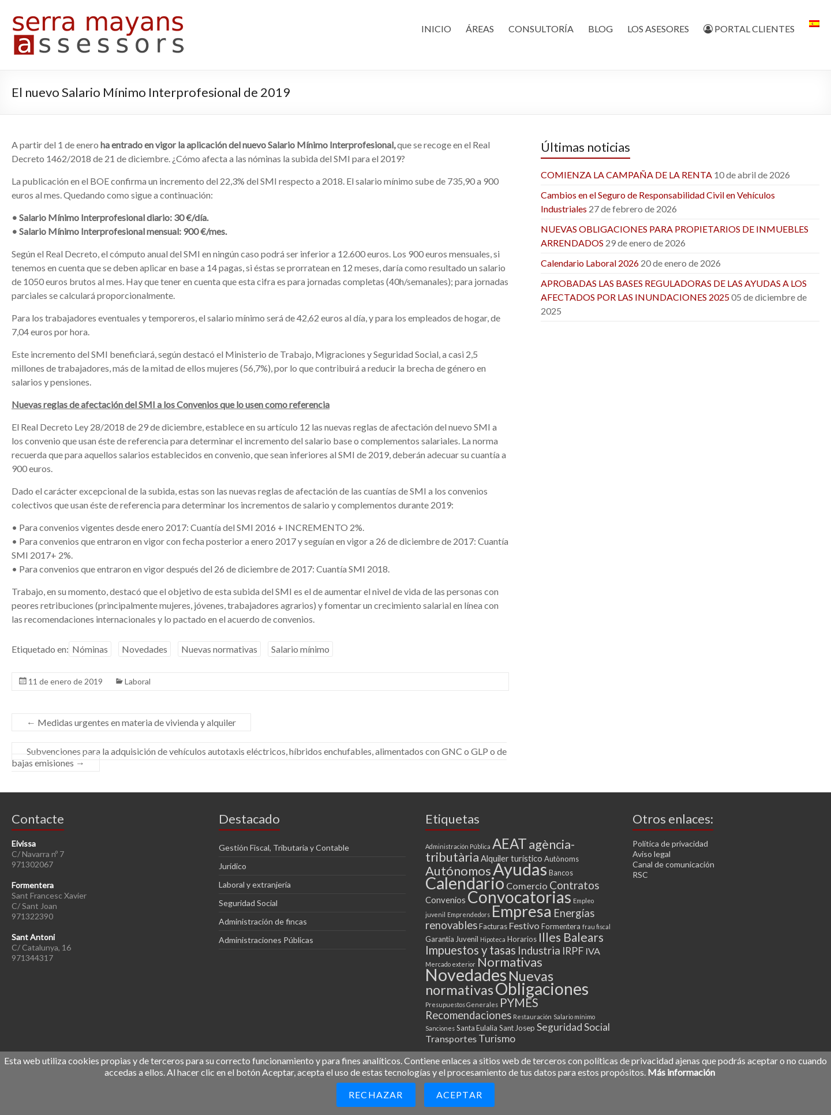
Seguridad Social (248, 903)
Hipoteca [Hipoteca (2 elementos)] (493, 939)
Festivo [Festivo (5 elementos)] (524, 925)
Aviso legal (651, 854)
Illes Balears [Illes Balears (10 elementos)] (571, 937)
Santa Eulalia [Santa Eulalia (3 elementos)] (476, 1027)
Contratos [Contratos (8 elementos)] (574, 885)
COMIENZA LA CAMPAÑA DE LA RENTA (626, 174)
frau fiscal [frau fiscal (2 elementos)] (596, 926)
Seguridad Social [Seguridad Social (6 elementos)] (573, 1027)
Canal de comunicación (673, 864)
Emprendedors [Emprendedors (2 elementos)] (468, 914)
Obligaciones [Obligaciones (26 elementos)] (542, 988)
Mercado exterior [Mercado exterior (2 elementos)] (450, 964)
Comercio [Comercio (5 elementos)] (527, 885)
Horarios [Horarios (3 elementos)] (522, 939)
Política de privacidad (670, 843)
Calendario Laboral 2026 (590, 262)
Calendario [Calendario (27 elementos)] (464, 883)
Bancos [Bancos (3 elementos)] (561, 872)
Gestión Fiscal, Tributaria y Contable (284, 847)
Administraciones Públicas (266, 940)
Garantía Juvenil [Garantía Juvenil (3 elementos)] (451, 939)
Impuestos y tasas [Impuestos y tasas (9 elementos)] (470, 950)
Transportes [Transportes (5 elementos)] (451, 1038)
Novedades (144, 648)
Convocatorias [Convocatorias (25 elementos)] (519, 897)
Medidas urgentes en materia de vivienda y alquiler (131, 722)
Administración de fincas (263, 921)
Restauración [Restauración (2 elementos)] (532, 1016)
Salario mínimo (300, 648)
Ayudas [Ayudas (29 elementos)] (520, 869)
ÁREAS (480, 28)
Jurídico (232, 866)
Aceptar (459, 1094)
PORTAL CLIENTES (749, 28)
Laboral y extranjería (255, 884)
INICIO (436, 28)
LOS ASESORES (658, 28)
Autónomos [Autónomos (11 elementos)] (458, 870)
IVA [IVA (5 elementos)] (592, 950)
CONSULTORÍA (541, 28)
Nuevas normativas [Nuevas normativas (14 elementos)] (489, 983)
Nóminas (90, 648)
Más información (681, 1072)
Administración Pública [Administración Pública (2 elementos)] (458, 846)
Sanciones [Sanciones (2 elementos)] (440, 1028)
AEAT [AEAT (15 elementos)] (509, 843)
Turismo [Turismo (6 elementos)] (496, 1038)
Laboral (138, 681)
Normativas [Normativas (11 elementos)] (509, 962)
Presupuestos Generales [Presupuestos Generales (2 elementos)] (461, 1004)
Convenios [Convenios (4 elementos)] (445, 900)
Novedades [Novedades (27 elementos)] (466, 975)
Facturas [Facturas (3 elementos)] (493, 926)
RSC (640, 875)
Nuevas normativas (219, 648)
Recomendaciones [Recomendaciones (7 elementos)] (468, 1015)
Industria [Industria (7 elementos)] (539, 950)
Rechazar (376, 1094)
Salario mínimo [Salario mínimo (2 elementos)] (574, 1016)
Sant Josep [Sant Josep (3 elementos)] (517, 1027)
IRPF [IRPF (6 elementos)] (572, 951)
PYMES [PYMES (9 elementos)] (519, 1002)
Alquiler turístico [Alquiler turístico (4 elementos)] (511, 858)
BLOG (600, 28)
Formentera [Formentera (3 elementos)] (561, 926)
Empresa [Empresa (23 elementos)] (522, 911)
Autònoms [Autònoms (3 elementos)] (561, 858)
